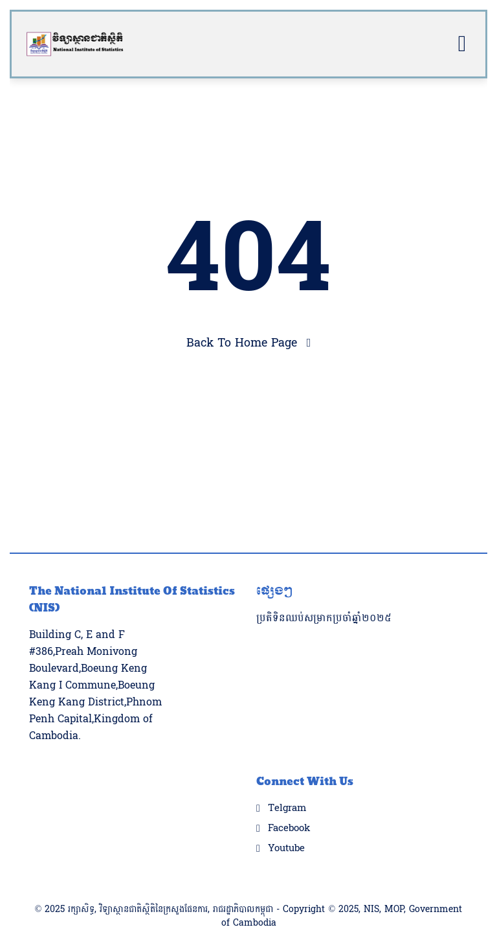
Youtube (286, 829)
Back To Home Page (241, 343)
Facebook (289, 809)
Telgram (287, 789)
